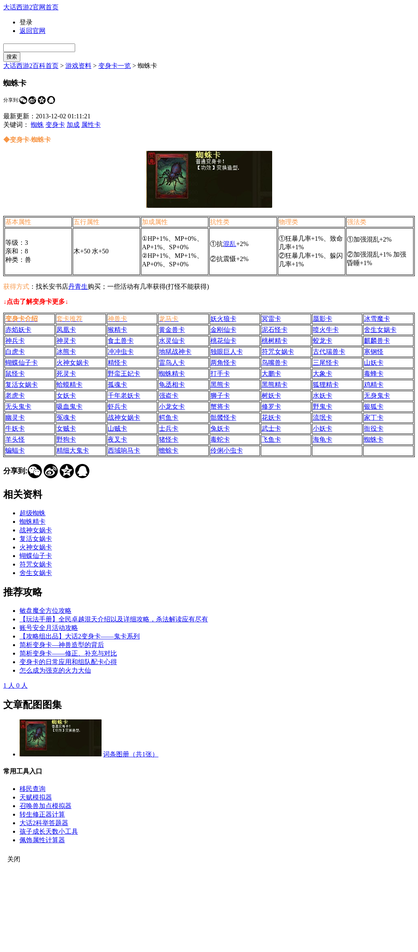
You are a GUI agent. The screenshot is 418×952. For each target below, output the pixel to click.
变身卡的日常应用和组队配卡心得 (68, 661)
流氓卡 (322, 417)
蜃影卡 (322, 318)
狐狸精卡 (326, 384)
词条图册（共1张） (130, 754)
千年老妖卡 (124, 395)
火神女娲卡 (72, 362)
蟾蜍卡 (168, 450)
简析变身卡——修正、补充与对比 (68, 653)
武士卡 (271, 428)
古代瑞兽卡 (329, 351)
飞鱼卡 (271, 439)
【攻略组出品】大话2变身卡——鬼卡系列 (79, 636)
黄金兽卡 (172, 329)
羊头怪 (15, 439)
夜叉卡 (117, 439)
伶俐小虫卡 (226, 450)
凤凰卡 (66, 329)
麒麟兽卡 (377, 340)
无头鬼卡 (18, 406)
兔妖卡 (220, 428)
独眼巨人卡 (226, 351)
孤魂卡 (117, 384)
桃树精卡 (275, 340)
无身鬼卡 (377, 395)
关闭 (13, 859)
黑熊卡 (220, 384)
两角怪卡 (223, 362)
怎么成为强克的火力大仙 (55, 670)
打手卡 (220, 373)
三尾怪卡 (326, 362)
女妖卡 (66, 395)
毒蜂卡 (373, 373)
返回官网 (32, 30)
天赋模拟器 (35, 797)
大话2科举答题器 (43, 822)
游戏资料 (78, 65)
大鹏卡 (271, 373)
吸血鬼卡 (69, 406)
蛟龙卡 (322, 340)
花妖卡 (271, 417)
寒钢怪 (373, 351)
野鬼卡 (322, 406)
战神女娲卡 (124, 417)
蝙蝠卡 (15, 450)
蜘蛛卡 (373, 439)
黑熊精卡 (275, 384)
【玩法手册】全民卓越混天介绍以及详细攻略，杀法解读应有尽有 (113, 619)
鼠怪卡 (15, 373)
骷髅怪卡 (223, 417)
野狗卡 (66, 439)
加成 (73, 124)
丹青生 (78, 286)
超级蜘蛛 (32, 513)
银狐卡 (373, 406)
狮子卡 (220, 395)
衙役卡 (373, 428)
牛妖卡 (15, 428)
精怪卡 (117, 362)
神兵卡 (15, 340)
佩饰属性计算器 (42, 840)
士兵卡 (168, 428)
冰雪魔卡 (377, 318)
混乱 (229, 243)
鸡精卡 (373, 384)
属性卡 (91, 124)
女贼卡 (66, 428)
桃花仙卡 (223, 340)
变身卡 (55, 124)
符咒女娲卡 (278, 351)
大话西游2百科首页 (30, 65)
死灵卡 (66, 373)
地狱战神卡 (175, 351)
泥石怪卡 (275, 329)
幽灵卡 (15, 417)
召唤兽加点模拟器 (45, 805)
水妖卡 (322, 395)
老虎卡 (15, 395)
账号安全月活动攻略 (48, 627)
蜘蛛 (37, 124)
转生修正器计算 (42, 814)
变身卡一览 (114, 65)
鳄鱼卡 (168, 417)
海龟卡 (322, 439)
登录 (25, 22)
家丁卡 (373, 417)
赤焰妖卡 (18, 329)
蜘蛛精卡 (172, 373)
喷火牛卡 (326, 329)
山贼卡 (117, 428)
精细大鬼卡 (72, 450)
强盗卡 (168, 395)
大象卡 (322, 373)
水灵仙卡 (172, 340)
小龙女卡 (172, 406)
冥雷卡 (271, 318)
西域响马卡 (124, 450)
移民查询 (32, 788)
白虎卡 (15, 351)
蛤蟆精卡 (69, 384)
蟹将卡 (220, 406)
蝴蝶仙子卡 (21, 362)
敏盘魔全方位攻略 (45, 610)
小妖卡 (322, 428)
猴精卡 (117, 329)
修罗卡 (271, 406)
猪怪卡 (168, 439)
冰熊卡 (66, 351)
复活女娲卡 (21, 384)
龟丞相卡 (172, 384)
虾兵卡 (117, 406)
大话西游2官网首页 (30, 7)
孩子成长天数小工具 (48, 831)
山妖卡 (373, 362)
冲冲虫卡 (121, 351)
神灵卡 (66, 340)
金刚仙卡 (223, 329)
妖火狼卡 (223, 318)
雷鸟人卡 (172, 362)
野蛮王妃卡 (124, 373)
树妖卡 (271, 395)
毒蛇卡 (220, 439)
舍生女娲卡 (380, 329)
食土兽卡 (121, 340)
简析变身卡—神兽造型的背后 (61, 644)
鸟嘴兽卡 (275, 362)
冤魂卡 (66, 417)
